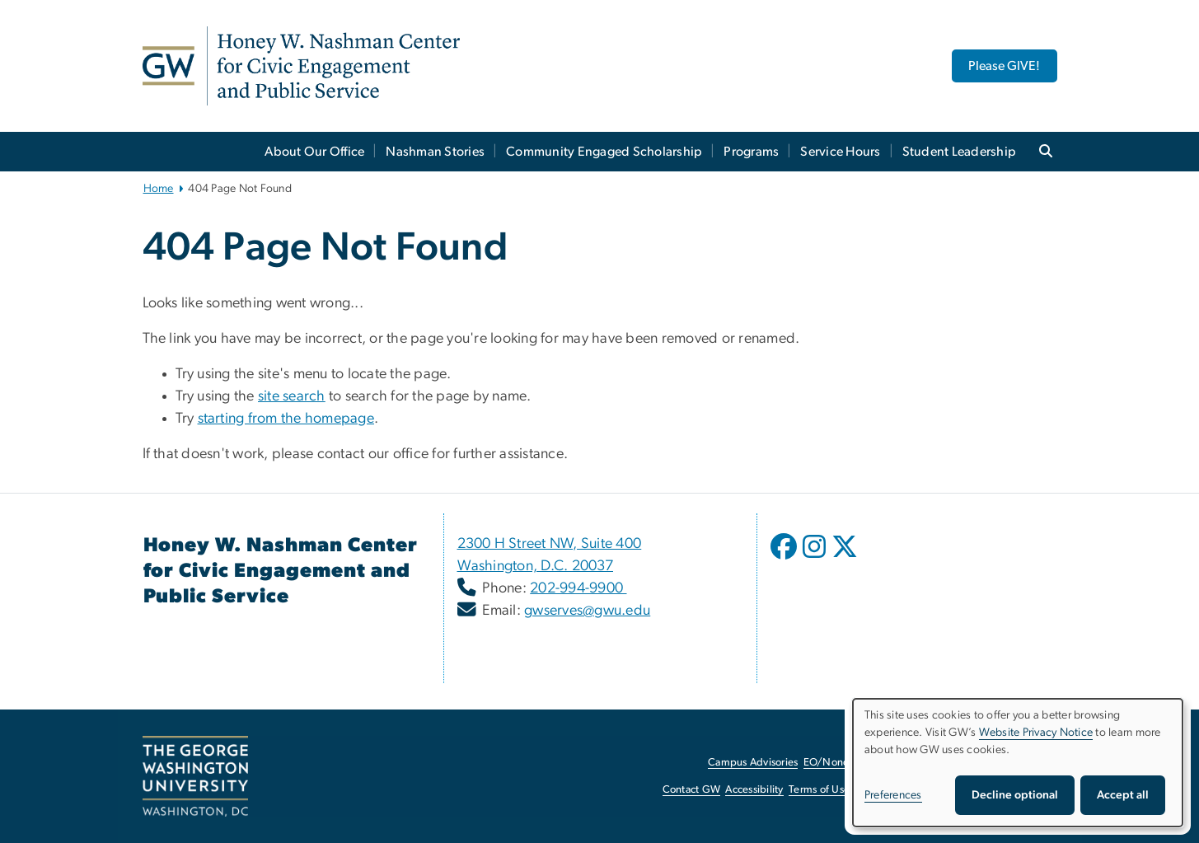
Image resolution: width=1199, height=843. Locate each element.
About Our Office (314, 151)
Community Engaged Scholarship (604, 151)
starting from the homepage (286, 418)
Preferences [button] (893, 795)
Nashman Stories (435, 151)
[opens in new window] (785, 558)
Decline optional (1015, 795)
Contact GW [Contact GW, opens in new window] (692, 789)
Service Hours (840, 151)
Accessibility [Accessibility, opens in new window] (754, 789)
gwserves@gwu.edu (587, 610)
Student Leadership (959, 151)
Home (158, 188)
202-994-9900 (578, 588)
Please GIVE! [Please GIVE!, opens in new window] (1004, 66)
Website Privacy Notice (1036, 732)
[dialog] (1018, 763)
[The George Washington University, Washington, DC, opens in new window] (195, 776)
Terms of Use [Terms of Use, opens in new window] (819, 789)
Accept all (1123, 795)
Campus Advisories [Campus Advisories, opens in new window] (753, 762)
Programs (751, 151)
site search (292, 396)
